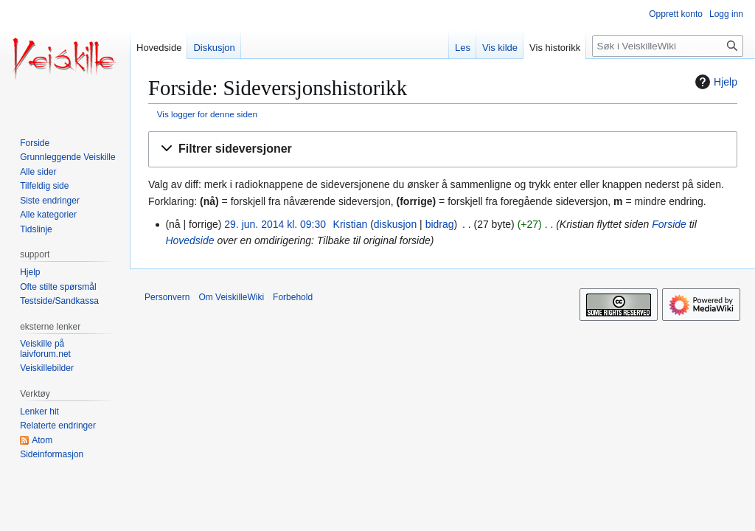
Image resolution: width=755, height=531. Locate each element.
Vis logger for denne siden (207, 114)
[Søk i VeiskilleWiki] (667, 46)
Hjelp (714, 81)
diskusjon (395, 224)
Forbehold (293, 297)
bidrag (439, 224)
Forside (669, 224)
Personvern (167, 297)
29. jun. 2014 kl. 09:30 (275, 224)
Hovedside (189, 240)
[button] (443, 149)
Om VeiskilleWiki (231, 297)
